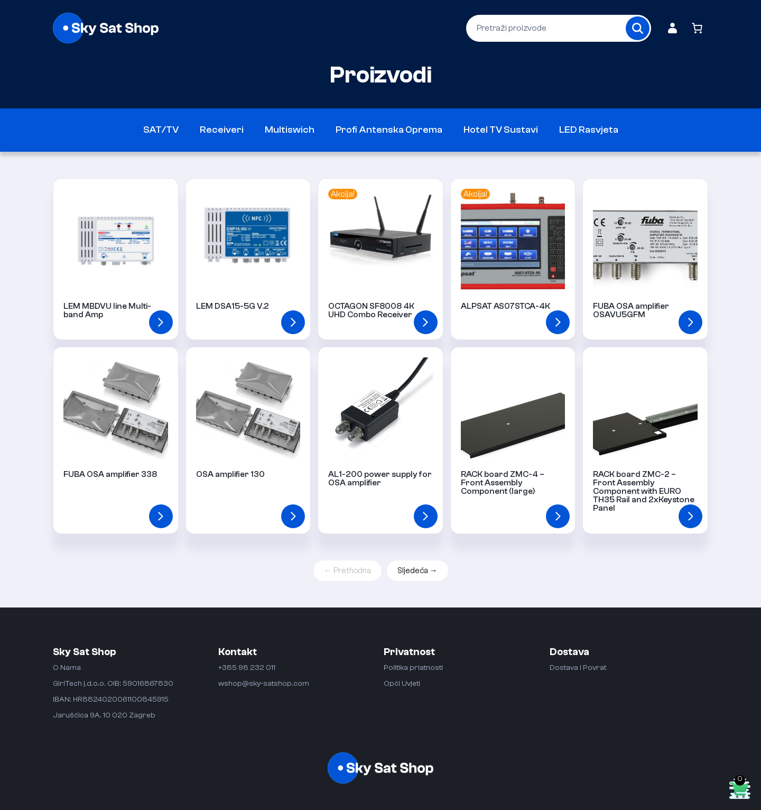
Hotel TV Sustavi (500, 129)
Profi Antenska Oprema (389, 129)
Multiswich (289, 129)
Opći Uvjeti (402, 683)
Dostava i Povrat (578, 667)
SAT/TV (161, 129)
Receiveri (222, 129)
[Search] (637, 28)
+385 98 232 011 (246, 667)
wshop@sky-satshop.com (263, 683)
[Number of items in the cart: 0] (696, 28)
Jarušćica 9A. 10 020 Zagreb (104, 715)
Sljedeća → (417, 570)
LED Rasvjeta (588, 129)
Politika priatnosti (413, 667)
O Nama (67, 667)
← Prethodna (347, 570)
